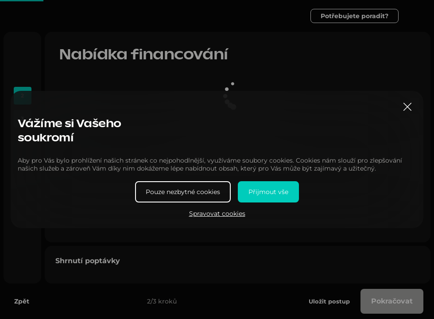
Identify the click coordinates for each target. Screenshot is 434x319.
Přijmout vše (268, 192)
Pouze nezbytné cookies (183, 192)
